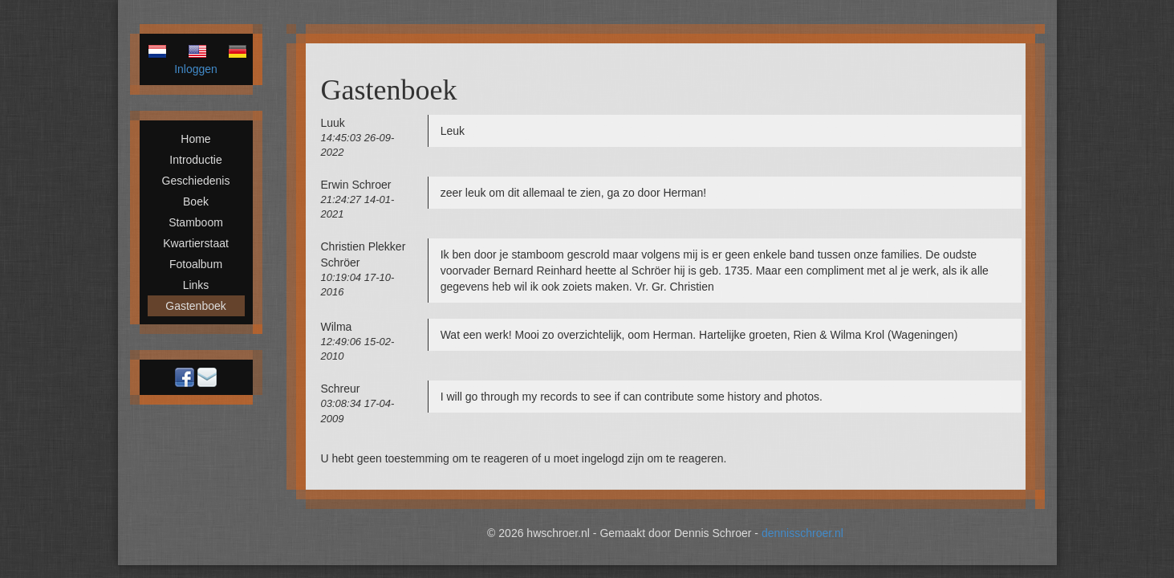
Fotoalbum (195, 264)
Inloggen (195, 69)
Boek (196, 201)
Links (196, 285)
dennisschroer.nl (802, 533)
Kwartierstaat (196, 243)
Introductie (195, 159)
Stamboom (196, 222)
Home (195, 138)
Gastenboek (195, 305)
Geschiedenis (196, 180)
